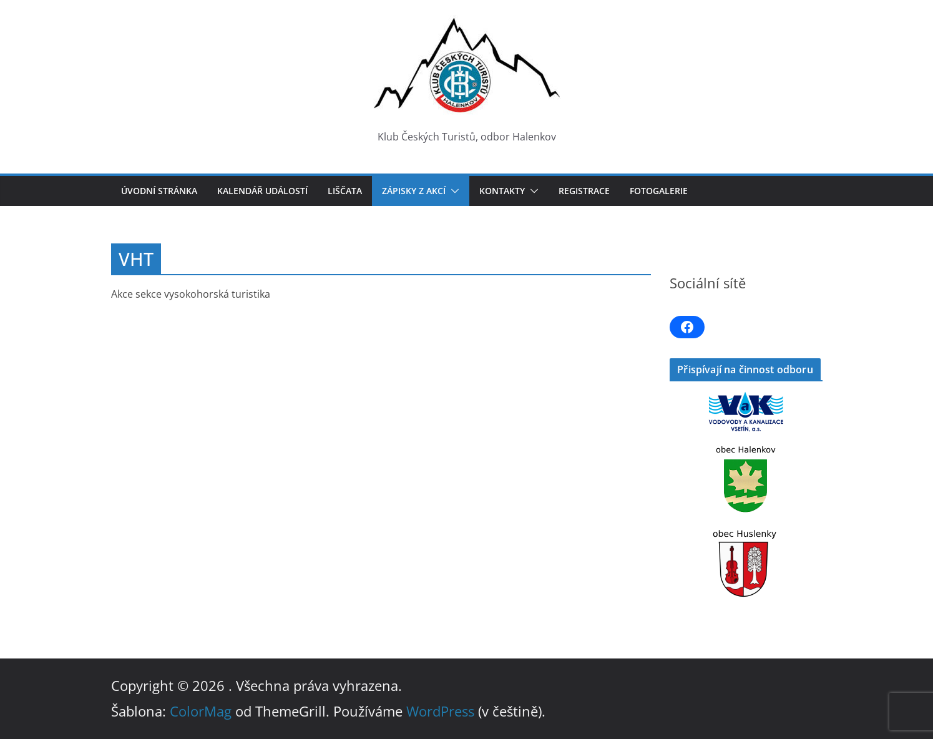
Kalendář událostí (262, 191)
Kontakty (502, 191)
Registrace (584, 191)
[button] (452, 191)
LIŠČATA (345, 191)
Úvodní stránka (159, 191)
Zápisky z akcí (414, 191)
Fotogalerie (659, 191)
